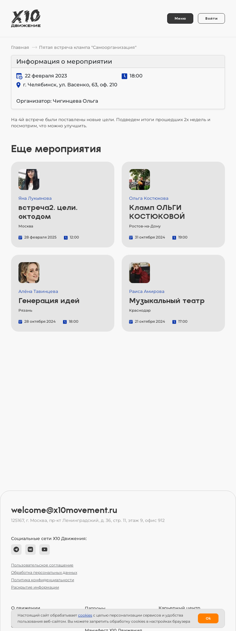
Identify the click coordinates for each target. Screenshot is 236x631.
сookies (85, 615)
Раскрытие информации (35, 587)
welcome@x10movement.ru (64, 510)
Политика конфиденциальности (42, 580)
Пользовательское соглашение (42, 565)
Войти (211, 18)
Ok (208, 618)
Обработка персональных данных (44, 572)
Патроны (95, 608)
